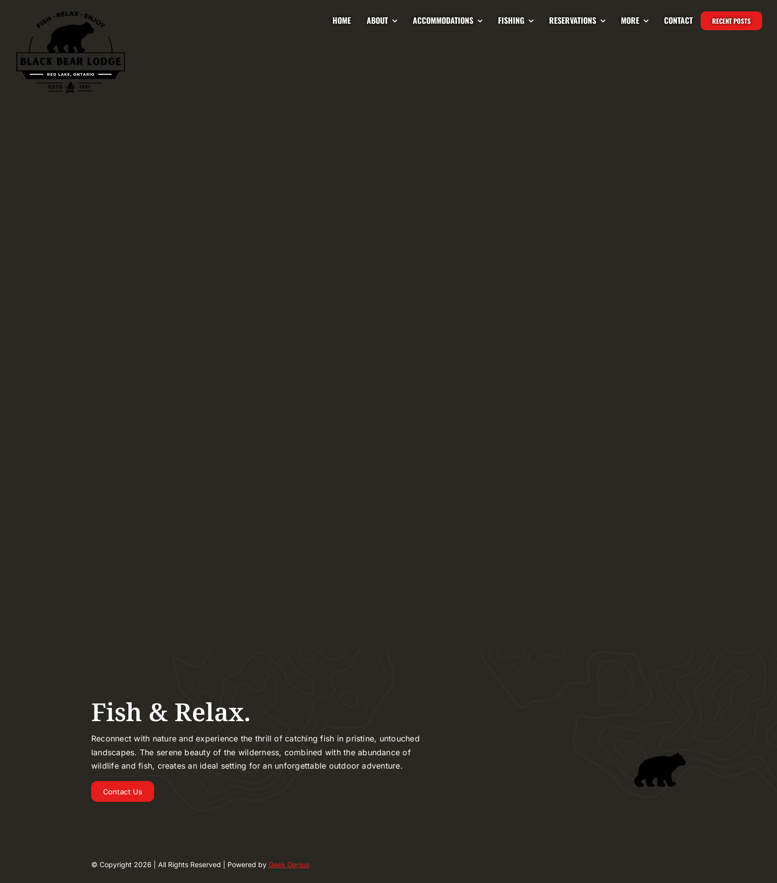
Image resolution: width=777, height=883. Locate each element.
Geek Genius (289, 864)
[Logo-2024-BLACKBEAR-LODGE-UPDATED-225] (70, 14)
